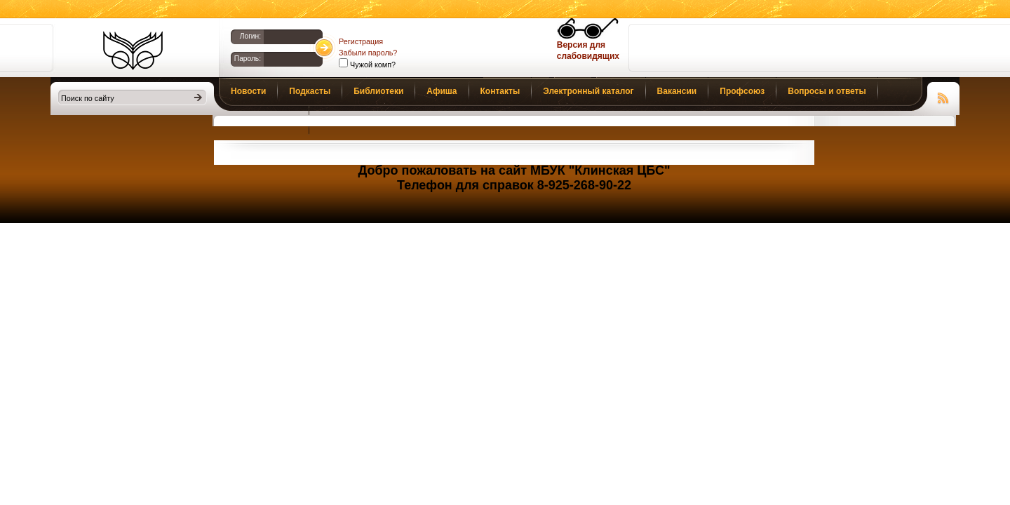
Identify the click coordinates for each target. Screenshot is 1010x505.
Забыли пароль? (368, 52)
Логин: (250, 36)
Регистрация (361, 41)
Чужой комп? (372, 64)
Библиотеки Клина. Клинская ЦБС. (133, 50)
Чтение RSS (943, 96)
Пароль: (247, 58)
